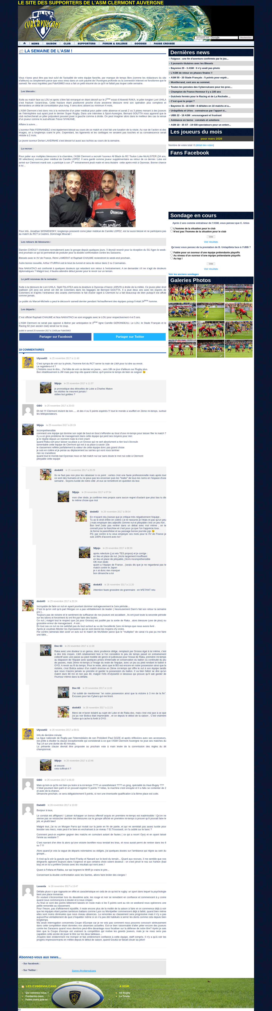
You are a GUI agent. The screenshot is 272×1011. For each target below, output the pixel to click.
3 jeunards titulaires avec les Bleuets (192, 63)
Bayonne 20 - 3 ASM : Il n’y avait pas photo (195, 68)
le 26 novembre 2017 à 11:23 (98, 707)
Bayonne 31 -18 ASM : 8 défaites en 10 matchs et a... (201, 105)
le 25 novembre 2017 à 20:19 (61, 425)
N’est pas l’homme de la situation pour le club (200, 231)
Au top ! (177, 258)
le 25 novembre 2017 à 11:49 (64, 358)
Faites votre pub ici (37, 999)
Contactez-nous (35, 996)
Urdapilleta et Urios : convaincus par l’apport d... (198, 110)
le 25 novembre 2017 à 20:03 (59, 405)
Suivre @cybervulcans (84, 970)
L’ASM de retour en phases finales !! (191, 72)
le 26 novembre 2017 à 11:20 (119, 584)
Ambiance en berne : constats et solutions (195, 120)
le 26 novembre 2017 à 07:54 (96, 492)
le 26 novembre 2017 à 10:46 (79, 760)
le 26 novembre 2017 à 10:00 (62, 805)
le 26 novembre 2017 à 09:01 (64, 730)
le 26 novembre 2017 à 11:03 (97, 688)
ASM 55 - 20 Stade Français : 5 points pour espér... (200, 77)
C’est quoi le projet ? (183, 101)
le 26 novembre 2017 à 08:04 (116, 511)
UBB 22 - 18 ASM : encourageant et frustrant (196, 115)
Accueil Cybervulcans (23, 43)
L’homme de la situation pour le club (195, 228)
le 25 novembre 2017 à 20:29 (80, 470)
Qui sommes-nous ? (37, 992)
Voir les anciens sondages (183, 274)
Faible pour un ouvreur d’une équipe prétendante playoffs (207, 252)
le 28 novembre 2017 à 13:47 (63, 886)
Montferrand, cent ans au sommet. (190, 82)
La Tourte (124, 996)
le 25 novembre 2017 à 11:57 (79, 383)
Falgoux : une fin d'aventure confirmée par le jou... (200, 58)
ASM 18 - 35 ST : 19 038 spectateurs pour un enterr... (201, 124)
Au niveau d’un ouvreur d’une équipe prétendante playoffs (206, 255)
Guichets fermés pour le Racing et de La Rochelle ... (200, 96)
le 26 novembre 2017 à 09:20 (59, 780)
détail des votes (204, 145)
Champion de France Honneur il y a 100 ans (196, 91)
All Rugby (124, 992)
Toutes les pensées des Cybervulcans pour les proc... (201, 87)
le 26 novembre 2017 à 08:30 (117, 548)
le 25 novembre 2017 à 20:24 (62, 601)
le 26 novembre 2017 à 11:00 (79, 646)
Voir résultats (211, 241)
